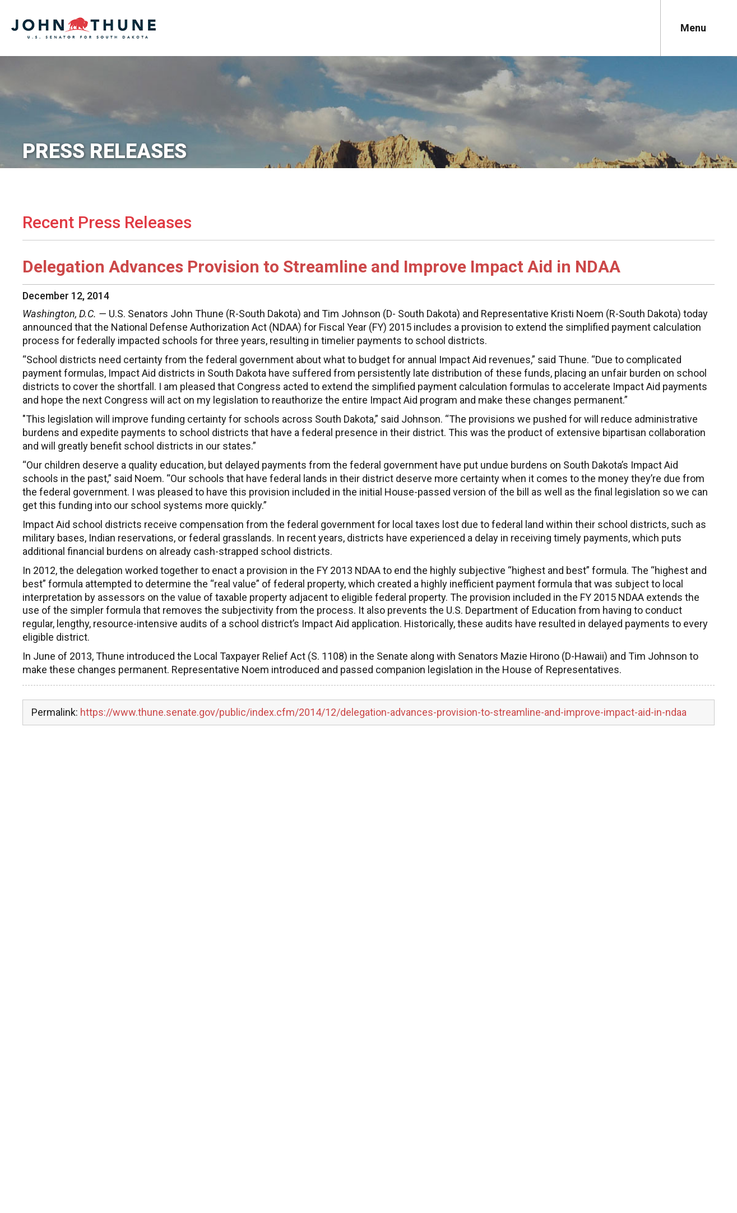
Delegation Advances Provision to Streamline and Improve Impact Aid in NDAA (321, 266)
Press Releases (104, 151)
